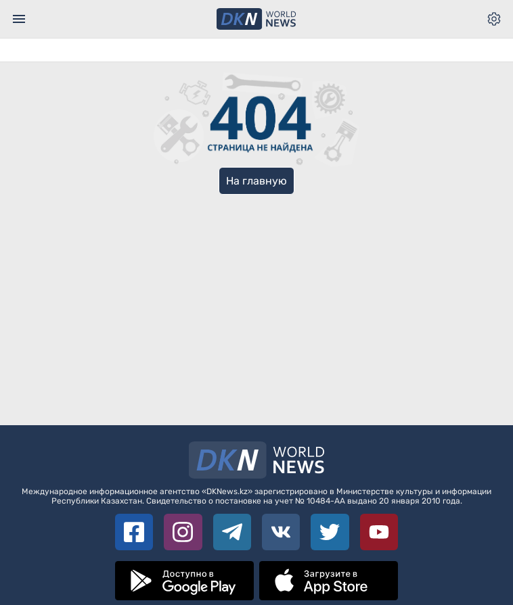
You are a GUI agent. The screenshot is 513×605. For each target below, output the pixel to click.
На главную (256, 180)
